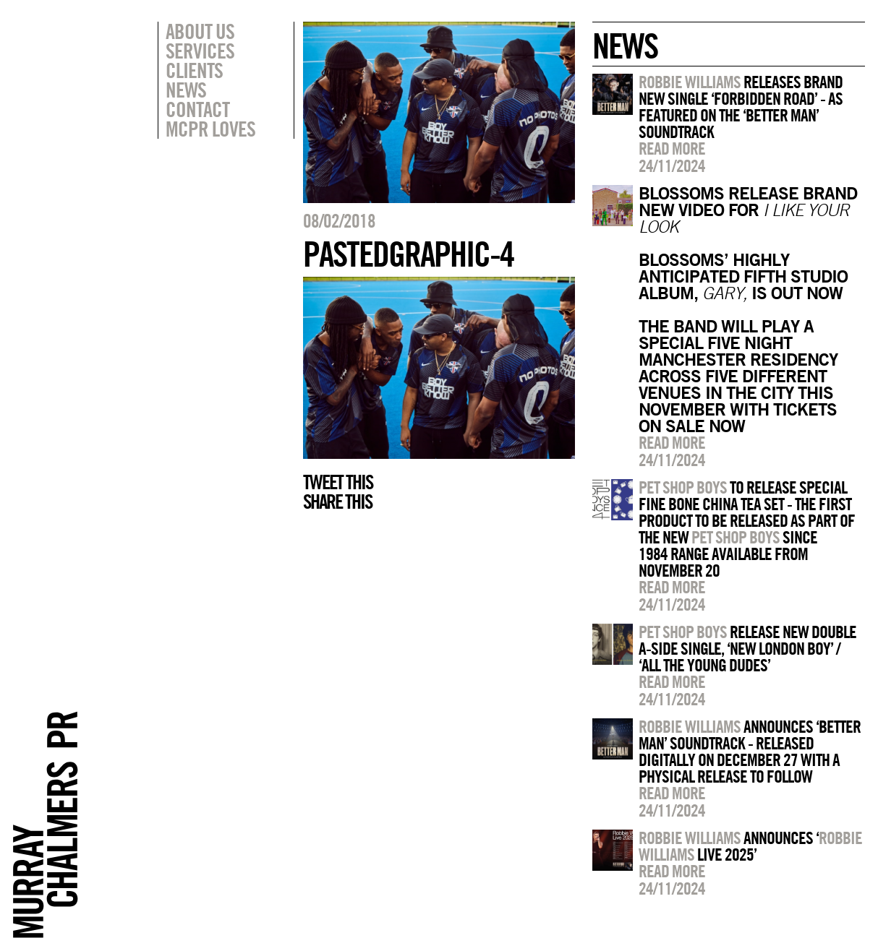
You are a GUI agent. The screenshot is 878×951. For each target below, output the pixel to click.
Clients (194, 70)
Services (200, 51)
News (186, 90)
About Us (200, 31)
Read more (672, 148)
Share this (337, 501)
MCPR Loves (210, 129)
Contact (197, 109)
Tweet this (337, 482)
